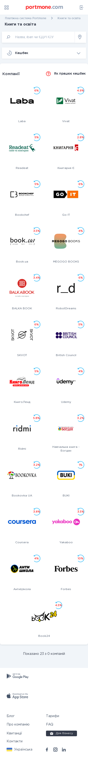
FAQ (49, 724)
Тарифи (52, 716)
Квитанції (14, 733)
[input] (38, 37)
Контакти (15, 741)
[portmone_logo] (44, 7)
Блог (11, 716)
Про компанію (18, 724)
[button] (19, 749)
